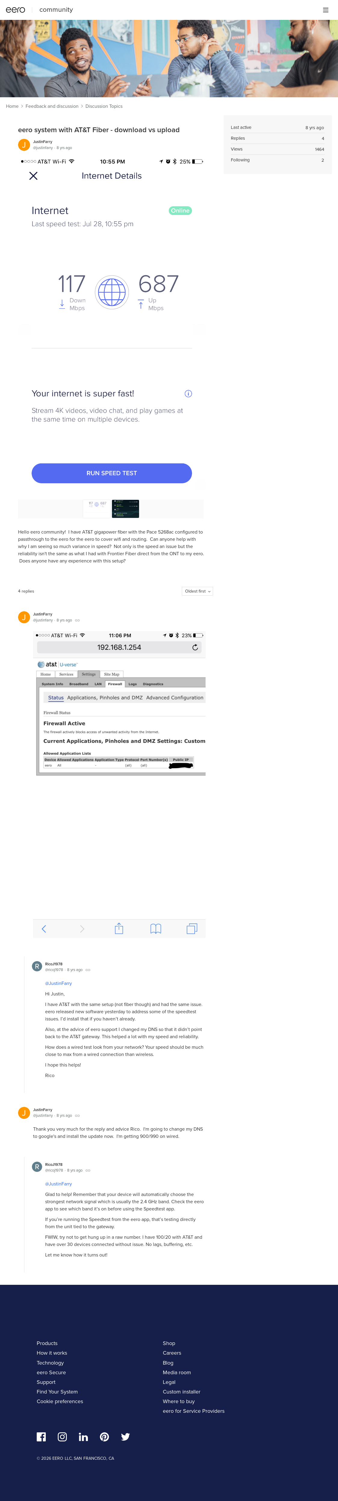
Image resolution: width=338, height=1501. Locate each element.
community (56, 9)
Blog (168, 1363)
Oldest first (195, 591)
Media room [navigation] (177, 1372)
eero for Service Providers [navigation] (194, 1411)
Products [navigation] (47, 1343)
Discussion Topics (103, 106)
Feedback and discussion (52, 106)
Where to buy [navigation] (179, 1401)
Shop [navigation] (169, 1343)
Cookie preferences (60, 1401)
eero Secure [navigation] (51, 1372)
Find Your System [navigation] (57, 1392)
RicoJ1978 (54, 964)
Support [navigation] (46, 1382)
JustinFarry (42, 142)
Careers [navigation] (172, 1353)
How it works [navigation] (52, 1353)
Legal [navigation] (169, 1382)
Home (12, 106)
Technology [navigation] (50, 1363)
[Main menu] (325, 10)
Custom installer (181, 1392)
